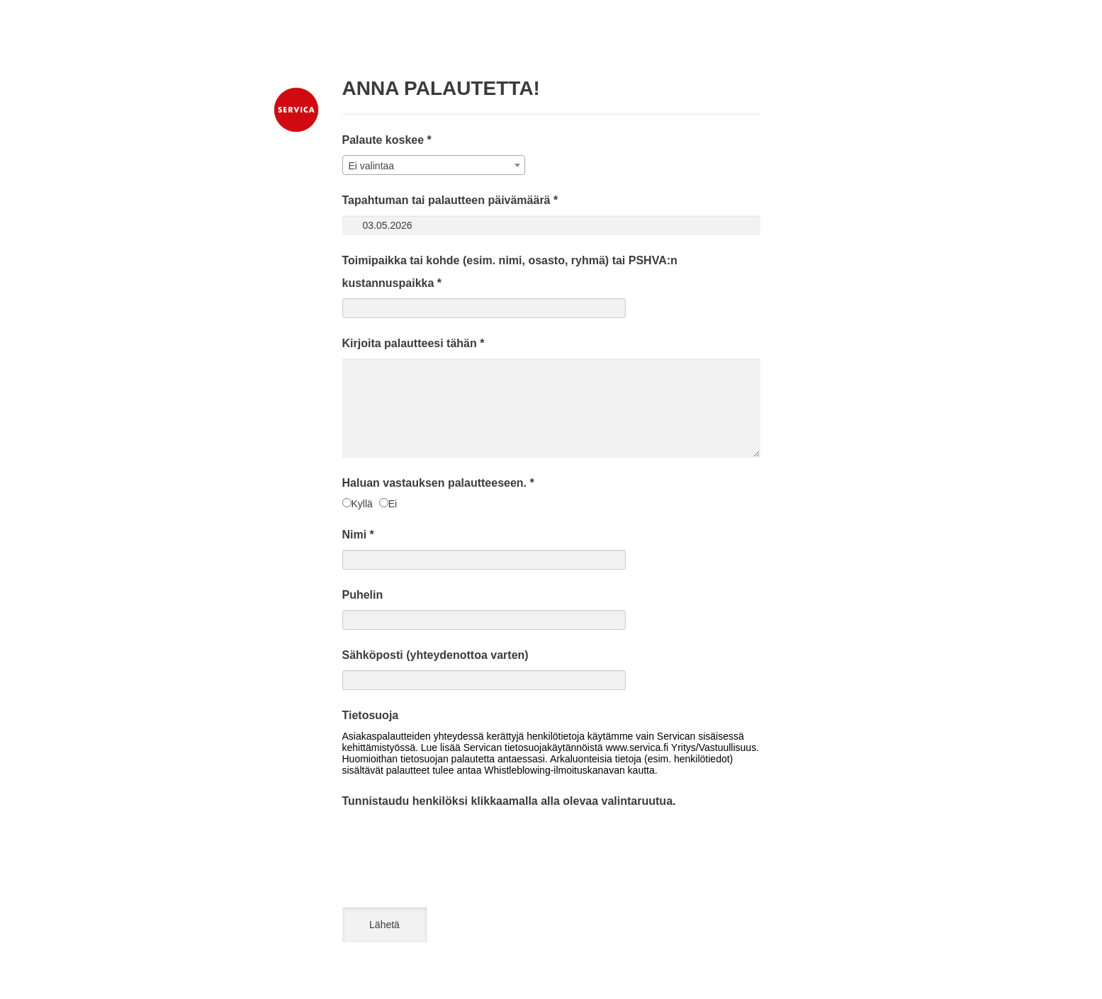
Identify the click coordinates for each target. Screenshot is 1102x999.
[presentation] (450, 843)
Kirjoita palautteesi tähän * (413, 343)
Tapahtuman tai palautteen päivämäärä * (450, 200)
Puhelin (362, 595)
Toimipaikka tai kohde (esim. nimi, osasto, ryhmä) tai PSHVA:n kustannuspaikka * (509, 271)
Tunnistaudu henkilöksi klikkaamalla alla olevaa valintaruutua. (509, 801)
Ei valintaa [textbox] (372, 165)
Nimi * (358, 535)
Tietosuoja (370, 715)
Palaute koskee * (387, 140)
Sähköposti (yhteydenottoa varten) (435, 655)
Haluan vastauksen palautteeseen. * (438, 483)
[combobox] (433, 165)
